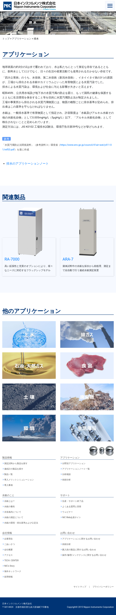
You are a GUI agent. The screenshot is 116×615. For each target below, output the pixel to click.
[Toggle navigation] (109, 5)
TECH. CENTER (11, 560)
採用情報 (8, 577)
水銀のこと (8, 495)
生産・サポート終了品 (72, 501)
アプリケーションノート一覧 (76, 469)
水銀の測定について (13, 517)
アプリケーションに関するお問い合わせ (81, 539)
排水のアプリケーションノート (27, 163)
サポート (65, 495)
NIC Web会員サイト (71, 517)
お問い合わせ (67, 533)
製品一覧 (8, 474)
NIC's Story (9, 566)
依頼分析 (66, 479)
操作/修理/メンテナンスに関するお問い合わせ (84, 555)
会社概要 (8, 549)
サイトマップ (80, 586)
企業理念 (8, 539)
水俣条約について (12, 512)
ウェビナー (67, 512)
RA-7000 (12, 259)
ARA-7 (68, 259)
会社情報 (7, 533)
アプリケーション (70, 457)
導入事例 (8, 485)
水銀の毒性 (9, 506)
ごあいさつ (9, 544)
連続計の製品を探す (13, 469)
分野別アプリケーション (73, 463)
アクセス (8, 555)
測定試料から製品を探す (15, 463)
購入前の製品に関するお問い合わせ (79, 549)
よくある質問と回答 (71, 506)
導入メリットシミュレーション (19, 479)
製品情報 (7, 457)
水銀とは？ (9, 501)
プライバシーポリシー (103, 586)
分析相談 (66, 474)
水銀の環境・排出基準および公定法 (21, 523)
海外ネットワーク (12, 571)
